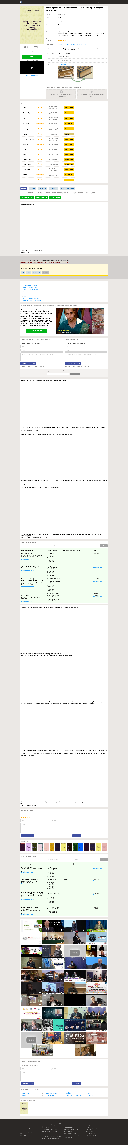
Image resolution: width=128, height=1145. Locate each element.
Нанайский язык (68, 1137)
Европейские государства (73, 1095)
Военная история (91, 1135)
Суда (88, 1093)
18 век (52, 2)
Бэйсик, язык (89, 1131)
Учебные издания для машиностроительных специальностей (74, 1134)
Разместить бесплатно (73, 363)
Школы (88, 1124)
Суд (88, 1092)
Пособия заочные (91, 1126)
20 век (65, 2)
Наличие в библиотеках (30, 290)
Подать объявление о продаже (75, 344)
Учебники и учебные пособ (27, 1130)
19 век (59, 2)
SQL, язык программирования (50, 1129)
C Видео (97, 2)
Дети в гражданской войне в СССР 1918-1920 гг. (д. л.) (52, 1126)
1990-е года (25, 1093)
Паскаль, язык (23, 1135)
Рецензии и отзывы (29, 292)
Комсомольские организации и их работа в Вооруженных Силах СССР (51, 1135)
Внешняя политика (49, 1095)
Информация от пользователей (33, 298)
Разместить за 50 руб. (28, 363)
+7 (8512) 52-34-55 (97, 553)
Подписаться (75, 374)
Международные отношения (74, 1092)
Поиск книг (37, 2)
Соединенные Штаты (50, 1093)
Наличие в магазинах (29, 296)
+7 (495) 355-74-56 (97, 566)
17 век (46, 2)
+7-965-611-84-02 (97, 593)
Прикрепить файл (27, 836)
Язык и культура (24, 1124)
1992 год (24, 1092)
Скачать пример (55, 197)
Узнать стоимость (41, 197)
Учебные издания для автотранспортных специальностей (75, 1126)
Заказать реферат (27, 197)
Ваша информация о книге (29, 1065)
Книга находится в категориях (32, 300)
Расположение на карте (27, 559)
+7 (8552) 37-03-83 (97, 595)
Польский (90, 1095)
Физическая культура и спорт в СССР (51, 1124)
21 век (72, 2)
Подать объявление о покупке (30, 344)
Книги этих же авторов (30, 287)
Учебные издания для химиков (28, 1128)
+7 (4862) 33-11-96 (97, 578)
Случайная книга (81, 2)
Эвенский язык (68, 1131)
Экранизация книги (32, 68)
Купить (32, 56)
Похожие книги (27, 294)
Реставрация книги (63, 64)
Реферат (60, 44)
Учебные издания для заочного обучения (94, 1128)
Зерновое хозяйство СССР (71, 1129)
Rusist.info (25, 2)
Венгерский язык (90, 1133)
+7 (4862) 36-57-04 (97, 580)
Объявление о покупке (30, 285)
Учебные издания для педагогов (72, 1124)
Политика (68, 1093)
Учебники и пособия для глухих (50, 1138)
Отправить (77, 836)
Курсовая (67, 44)
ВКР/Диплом (74, 44)
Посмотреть (69, 107)
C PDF (91, 2)
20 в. (45, 1092)
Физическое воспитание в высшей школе (31, 1126)
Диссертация (82, 44)
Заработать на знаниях (67, 188)
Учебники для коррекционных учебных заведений (30, 1132)
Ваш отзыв (24, 815)
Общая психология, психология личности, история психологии (50, 1132)
